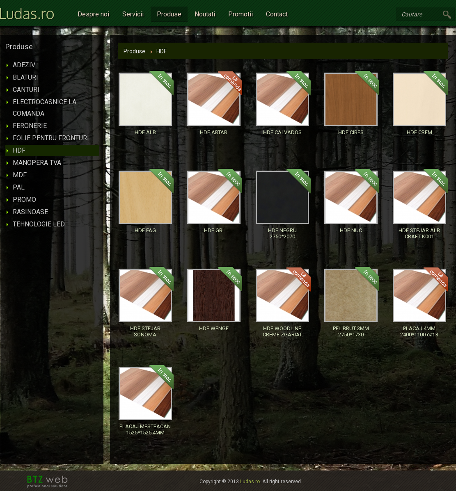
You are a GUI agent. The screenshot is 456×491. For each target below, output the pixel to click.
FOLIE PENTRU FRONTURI (51, 138)
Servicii (133, 14)
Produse (169, 14)
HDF (19, 150)
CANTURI (26, 90)
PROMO (24, 199)
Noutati (205, 14)
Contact (277, 14)
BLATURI (25, 77)
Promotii (240, 14)
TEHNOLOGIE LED (39, 224)
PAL (19, 187)
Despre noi (93, 14)
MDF (20, 175)
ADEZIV (24, 65)
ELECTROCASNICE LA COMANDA (44, 107)
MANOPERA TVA (37, 163)
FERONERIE (30, 126)
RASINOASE (30, 212)
